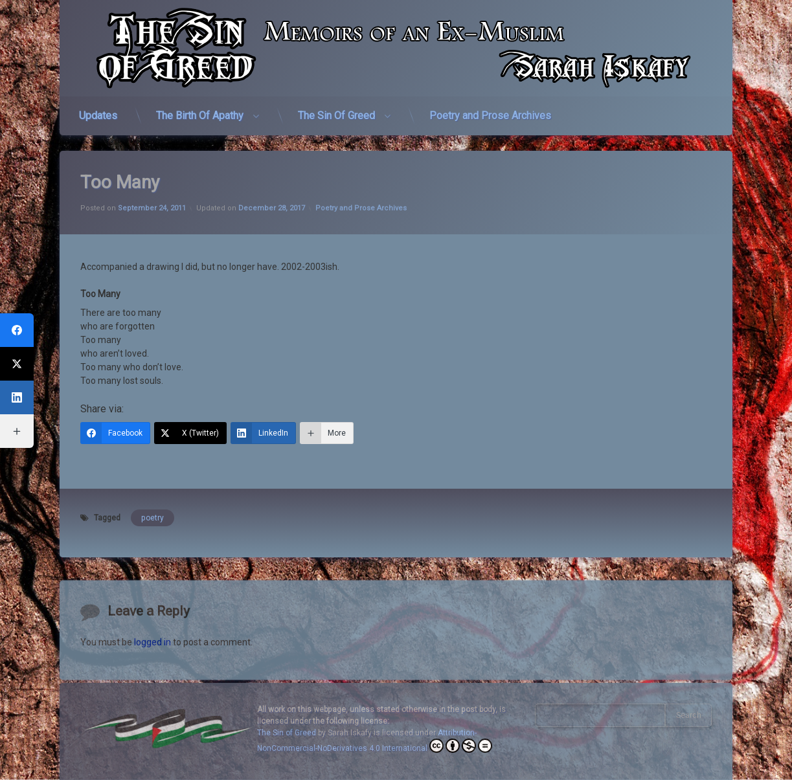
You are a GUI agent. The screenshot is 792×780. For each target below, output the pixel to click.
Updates (98, 108)
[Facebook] (115, 409)
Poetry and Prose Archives (490, 108)
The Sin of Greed (286, 732)
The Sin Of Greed (336, 108)
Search (688, 715)
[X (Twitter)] (190, 409)
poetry (152, 493)
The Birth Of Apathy (199, 108)
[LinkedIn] (263, 409)
